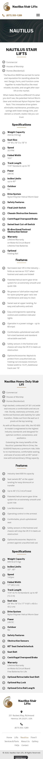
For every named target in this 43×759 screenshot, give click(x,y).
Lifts (16, 737)
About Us (25, 741)
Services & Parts (12, 741)
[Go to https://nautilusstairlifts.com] (21, 6)
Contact (25, 745)
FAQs (17, 745)
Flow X (34, 737)
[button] (38, 15)
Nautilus (24, 737)
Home (9, 737)
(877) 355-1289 (14, 15)
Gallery (35, 741)
